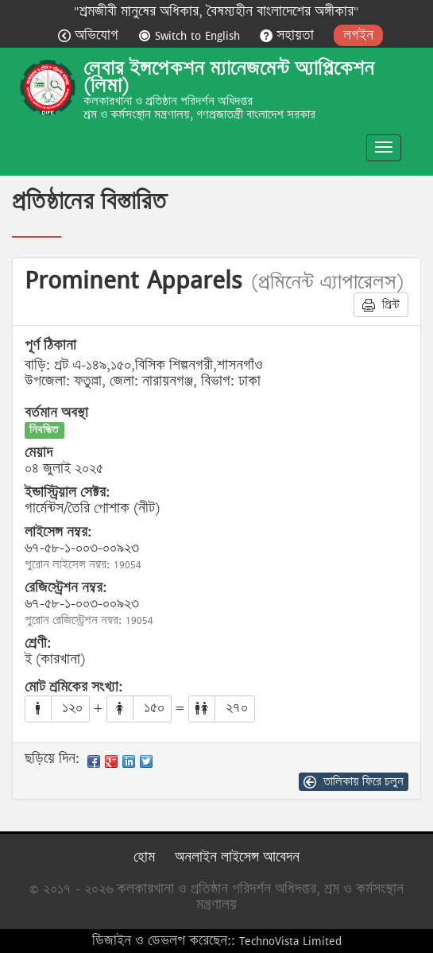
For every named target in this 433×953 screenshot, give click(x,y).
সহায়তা (289, 35)
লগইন (358, 35)
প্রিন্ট (381, 304)
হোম (144, 857)
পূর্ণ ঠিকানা (50, 346)
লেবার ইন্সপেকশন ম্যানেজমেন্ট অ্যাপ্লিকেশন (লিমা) (228, 77)
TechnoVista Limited (290, 940)
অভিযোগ (90, 35)
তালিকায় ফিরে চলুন (353, 781)
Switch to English (191, 35)
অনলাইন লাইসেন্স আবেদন (237, 857)
